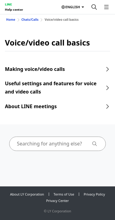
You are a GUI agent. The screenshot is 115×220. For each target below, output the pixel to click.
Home (10, 19)
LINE (8, 4)
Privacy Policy (94, 194)
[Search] (94, 7)
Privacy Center (57, 200)
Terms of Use (64, 194)
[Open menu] (106, 7)
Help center (14, 9)
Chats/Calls (30, 19)
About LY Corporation (27, 194)
